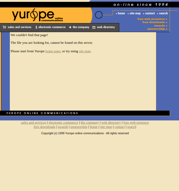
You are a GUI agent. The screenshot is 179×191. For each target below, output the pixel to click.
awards (63, 127)
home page (53, 51)
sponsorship (78, 127)
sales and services (33, 122)
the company (90, 122)
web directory (111, 122)
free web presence (136, 122)
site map (85, 51)
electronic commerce (63, 122)
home (94, 127)
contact (119, 127)
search (131, 127)
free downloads (45, 127)
